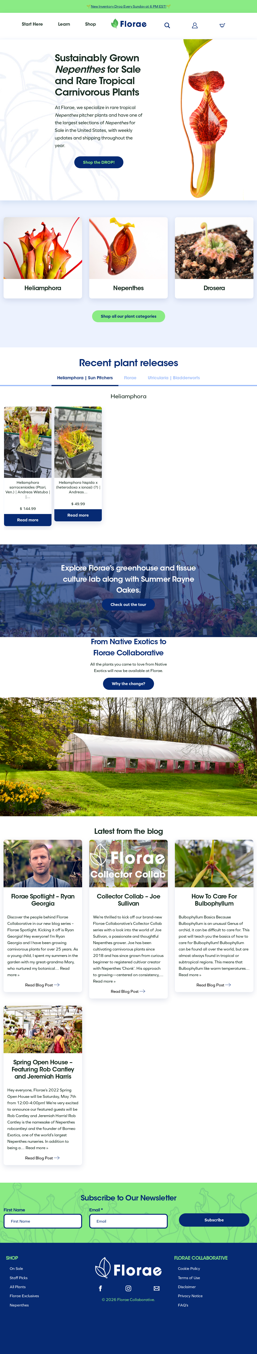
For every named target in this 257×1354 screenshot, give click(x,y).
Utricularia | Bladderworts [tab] (174, 378)
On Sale (16, 1268)
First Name (14, 1210)
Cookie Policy (189, 1268)
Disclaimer (187, 1287)
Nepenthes (19, 1305)
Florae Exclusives (24, 1296)
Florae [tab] (130, 378)
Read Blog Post (42, 984)
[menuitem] (32, 25)
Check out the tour (128, 604)
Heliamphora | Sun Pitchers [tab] (85, 378)
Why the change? (128, 683)
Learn (64, 25)
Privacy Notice (190, 1296)
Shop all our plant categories (128, 316)
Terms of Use (189, 1278)
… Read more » (34, 1147)
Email (96, 1210)
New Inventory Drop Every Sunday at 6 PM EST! (128, 6)
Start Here (32, 25)
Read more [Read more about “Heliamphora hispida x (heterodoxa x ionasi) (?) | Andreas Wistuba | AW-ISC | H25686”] (78, 515)
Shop (90, 25)
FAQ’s (183, 1305)
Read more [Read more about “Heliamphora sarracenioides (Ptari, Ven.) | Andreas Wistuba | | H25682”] (27, 520)
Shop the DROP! (99, 162)
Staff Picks (19, 1278)
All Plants (18, 1287)
